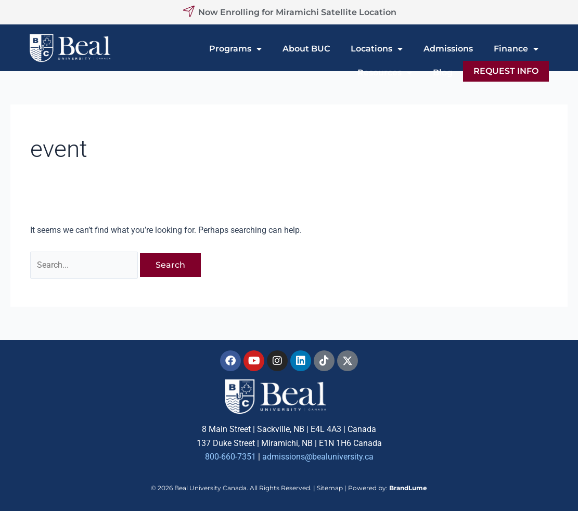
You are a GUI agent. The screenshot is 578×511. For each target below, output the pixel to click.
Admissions (448, 49)
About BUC (306, 49)
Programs (235, 49)
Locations (377, 49)
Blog (443, 72)
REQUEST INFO (505, 71)
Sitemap (330, 488)
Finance (516, 49)
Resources (384, 72)
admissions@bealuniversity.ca (318, 457)
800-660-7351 (230, 457)
